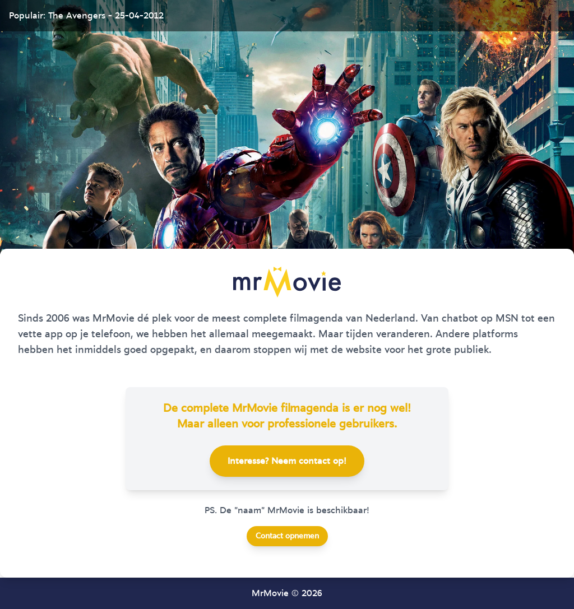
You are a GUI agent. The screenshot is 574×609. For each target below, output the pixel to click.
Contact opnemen (287, 536)
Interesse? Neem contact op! (287, 461)
